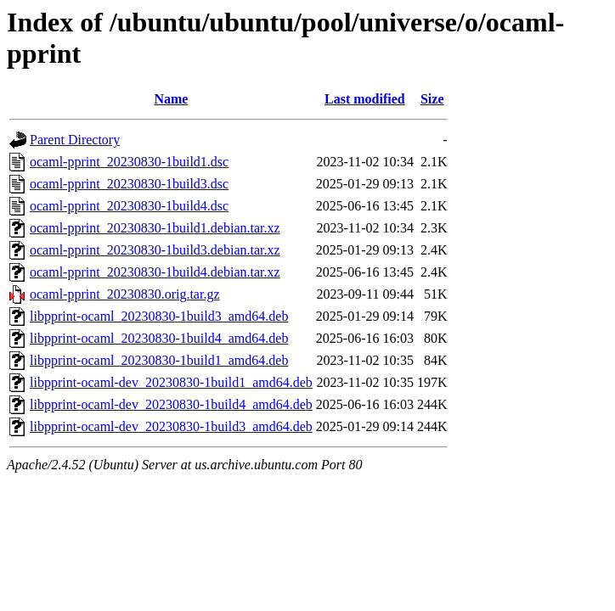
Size (432, 99)
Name (171, 99)
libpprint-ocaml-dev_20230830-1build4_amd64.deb (171, 404)
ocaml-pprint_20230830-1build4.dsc (129, 206)
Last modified (364, 99)
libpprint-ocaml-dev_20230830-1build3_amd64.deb (171, 426)
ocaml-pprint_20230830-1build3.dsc (129, 184)
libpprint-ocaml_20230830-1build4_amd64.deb (159, 338)
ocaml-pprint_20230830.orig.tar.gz (125, 294)
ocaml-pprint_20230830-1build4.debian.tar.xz (155, 272)
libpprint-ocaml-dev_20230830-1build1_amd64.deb (171, 382)
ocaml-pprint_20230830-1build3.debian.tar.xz (155, 250)
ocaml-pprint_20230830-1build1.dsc (129, 161)
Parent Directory (75, 139)
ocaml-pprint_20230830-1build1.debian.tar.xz (155, 228)
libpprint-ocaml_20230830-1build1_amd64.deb (159, 360)
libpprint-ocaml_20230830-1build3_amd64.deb (159, 316)
